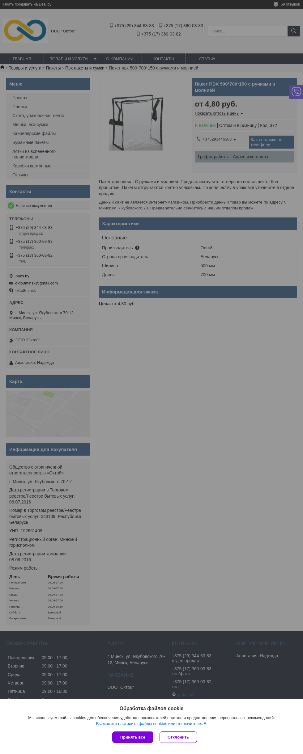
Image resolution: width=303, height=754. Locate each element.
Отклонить (178, 737)
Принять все (132, 737)
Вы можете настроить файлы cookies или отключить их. (149, 723)
